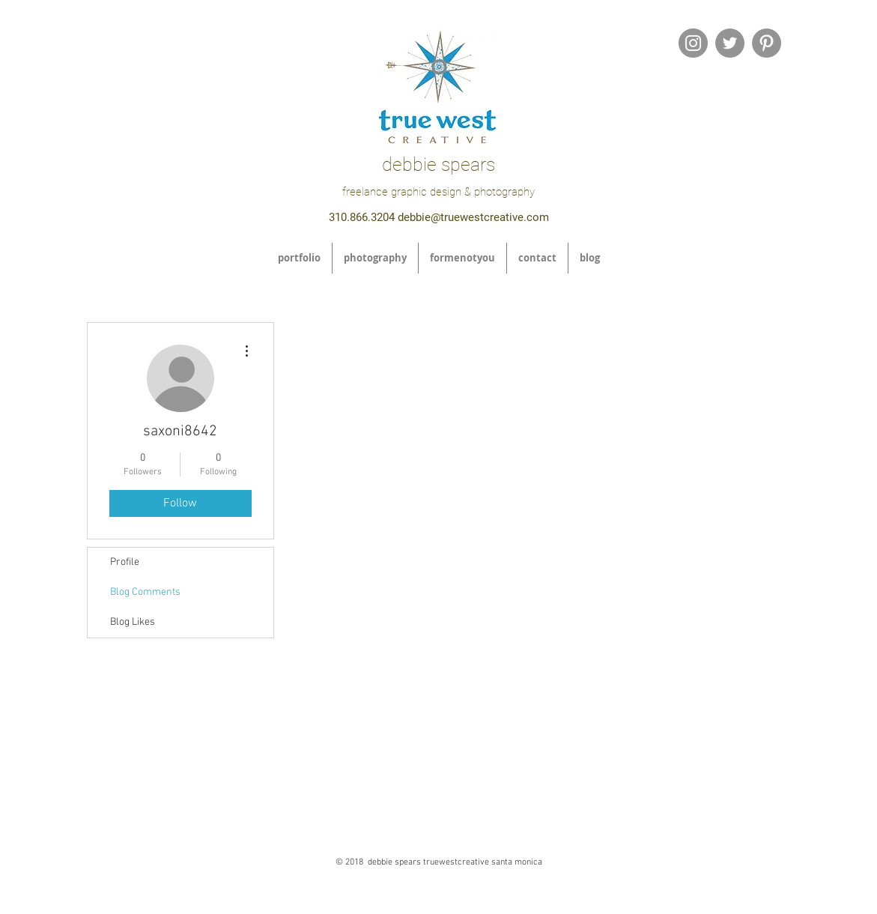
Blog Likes (132, 622)
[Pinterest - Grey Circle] (766, 43)
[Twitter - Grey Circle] (729, 43)
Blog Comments (145, 592)
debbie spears (438, 164)
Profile (124, 562)
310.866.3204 (362, 217)
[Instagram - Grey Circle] (693, 43)
